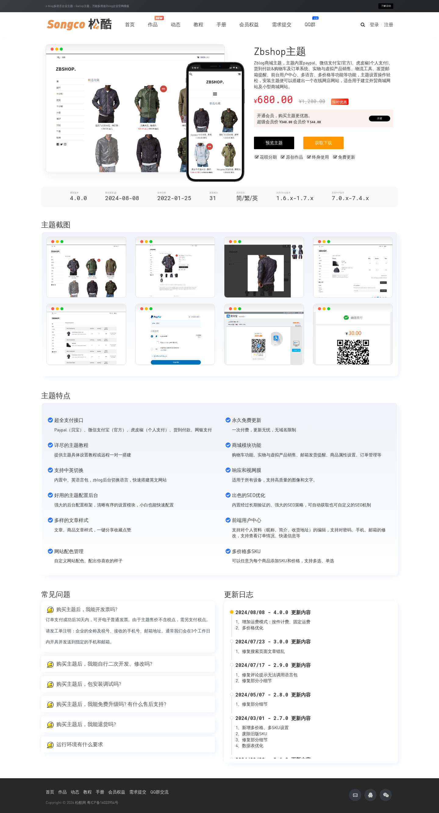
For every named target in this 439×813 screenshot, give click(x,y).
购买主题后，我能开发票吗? (86, 609)
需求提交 (281, 24)
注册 (388, 24)
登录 (374, 24)
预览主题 (274, 142)
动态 (175, 24)
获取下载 (323, 142)
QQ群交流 (159, 791)
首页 (130, 24)
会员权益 (249, 24)
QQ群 (310, 21)
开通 (379, 118)
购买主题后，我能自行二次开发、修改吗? (104, 664)
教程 (198, 24)
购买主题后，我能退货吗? (86, 724)
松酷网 (80, 802)
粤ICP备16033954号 (102, 802)
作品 (153, 21)
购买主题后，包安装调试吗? (88, 684)
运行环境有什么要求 (79, 744)
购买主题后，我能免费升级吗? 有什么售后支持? (111, 704)
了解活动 (386, 6)
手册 (221, 24)
